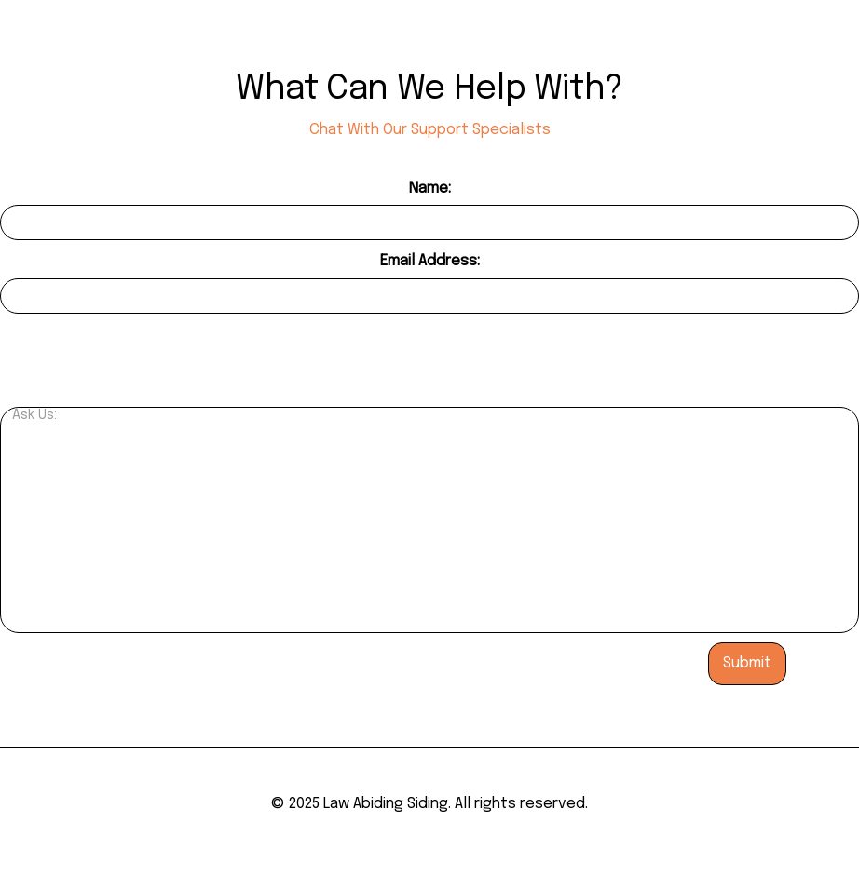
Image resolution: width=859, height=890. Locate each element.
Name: (430, 188)
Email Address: (430, 261)
